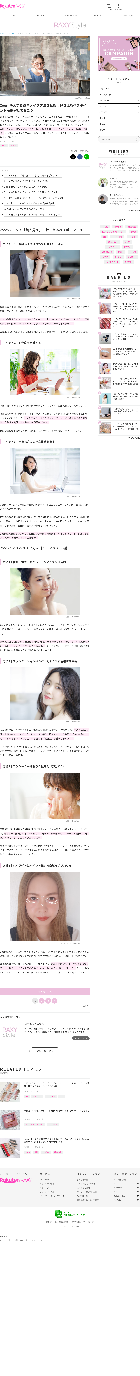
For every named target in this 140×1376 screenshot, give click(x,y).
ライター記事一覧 (81, 1038)
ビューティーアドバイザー (51, 1196)
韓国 (26, 1096)
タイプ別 (128, 262)
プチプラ (127, 247)
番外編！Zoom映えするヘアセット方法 (24, 209)
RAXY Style (42, 15)
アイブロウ (45, 1152)
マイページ (44, 1188)
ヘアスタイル (112, 247)
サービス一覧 (5, 1240)
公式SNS (97, 15)
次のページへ (45, 991)
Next (85, 1005)
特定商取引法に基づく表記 (88, 1200)
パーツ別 (133, 252)
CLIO (61, 1096)
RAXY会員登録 (120, 1180)
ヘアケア (103, 112)
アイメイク (11, 142)
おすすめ (117, 227)
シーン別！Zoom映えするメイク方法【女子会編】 (29, 203)
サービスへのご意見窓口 (87, 1192)
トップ (14, 15)
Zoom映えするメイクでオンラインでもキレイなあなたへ (33, 214)
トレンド (14, 145)
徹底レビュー (37, 1096)
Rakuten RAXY (12, 6)
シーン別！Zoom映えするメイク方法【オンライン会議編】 (34, 197)
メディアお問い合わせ (86, 1184)
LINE (116, 1192)
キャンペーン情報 (70, 15)
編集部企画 (132, 227)
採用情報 (91, 1222)
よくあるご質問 (126, 15)
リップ (127, 242)
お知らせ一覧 (82, 1180)
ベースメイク (105, 94)
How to (4, 145)
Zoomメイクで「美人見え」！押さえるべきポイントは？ (33, 175)
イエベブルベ (107, 252)
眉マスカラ (57, 1152)
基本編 (133, 232)
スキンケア (104, 88)
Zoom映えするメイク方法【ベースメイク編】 (27, 181)
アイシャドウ (50, 1096)
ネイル (102, 118)
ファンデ (118, 257)
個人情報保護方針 (62, 1222)
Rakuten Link (119, 1196)
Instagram (118, 1188)
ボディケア (104, 106)
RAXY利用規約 (83, 1196)
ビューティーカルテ (48, 1192)
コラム (102, 123)
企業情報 (49, 1222)
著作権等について (78, 1222)
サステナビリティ (38, 1240)
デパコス (105, 257)
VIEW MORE (134, 210)
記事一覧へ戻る (45, 1050)
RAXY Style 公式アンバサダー (34, 1124)
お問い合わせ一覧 (21, 1240)
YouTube (117, 1200)
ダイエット (132, 257)
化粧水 (120, 252)
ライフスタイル (112, 262)
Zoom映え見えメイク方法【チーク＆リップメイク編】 (32, 192)
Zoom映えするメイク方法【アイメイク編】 (26, 186)
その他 (102, 129)
